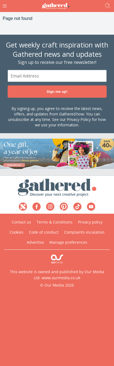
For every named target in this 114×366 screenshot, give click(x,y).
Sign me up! (57, 92)
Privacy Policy (79, 119)
